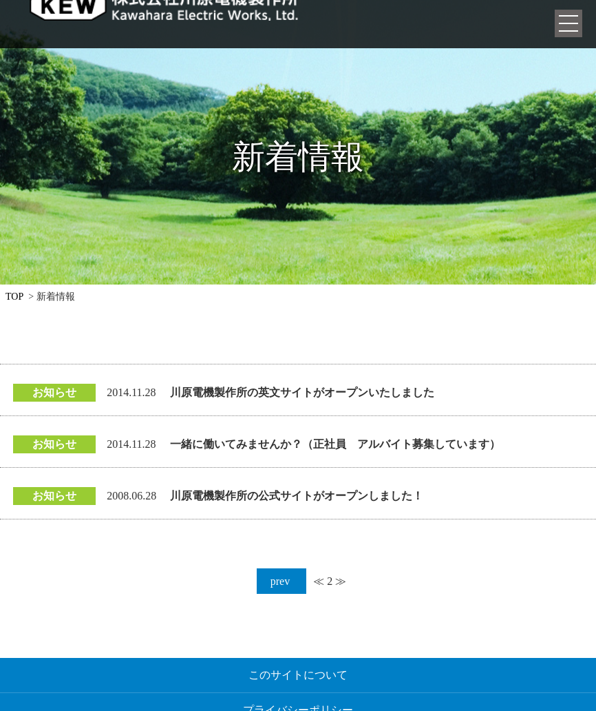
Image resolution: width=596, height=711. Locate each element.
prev (281, 581)
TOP (14, 296)
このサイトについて (298, 675)
